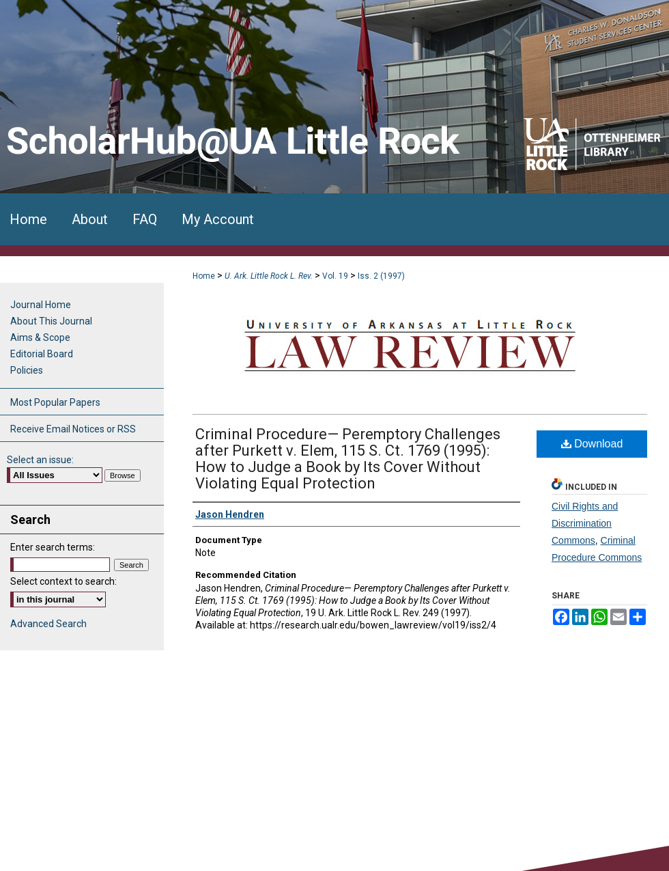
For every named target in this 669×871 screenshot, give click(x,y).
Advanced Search (48, 623)
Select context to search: (63, 581)
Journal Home (40, 304)
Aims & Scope (40, 337)
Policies (26, 370)
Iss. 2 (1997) (381, 276)
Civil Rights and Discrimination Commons (585, 523)
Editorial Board (41, 353)
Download (592, 444)
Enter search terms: (52, 547)
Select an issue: (40, 459)
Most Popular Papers (55, 402)
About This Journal (51, 321)
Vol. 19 (335, 276)
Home (204, 276)
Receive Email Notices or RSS (73, 429)
